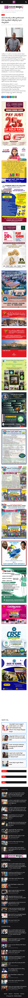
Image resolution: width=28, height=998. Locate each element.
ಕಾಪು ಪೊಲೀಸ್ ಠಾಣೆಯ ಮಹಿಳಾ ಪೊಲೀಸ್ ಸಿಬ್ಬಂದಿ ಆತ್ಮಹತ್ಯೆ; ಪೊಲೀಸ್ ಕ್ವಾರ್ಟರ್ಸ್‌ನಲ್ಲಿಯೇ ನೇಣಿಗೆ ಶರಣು (17, 849)
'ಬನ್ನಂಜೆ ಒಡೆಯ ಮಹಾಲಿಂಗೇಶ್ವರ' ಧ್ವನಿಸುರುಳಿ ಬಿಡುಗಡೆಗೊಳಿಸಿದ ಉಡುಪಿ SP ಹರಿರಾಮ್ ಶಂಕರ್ (17, 754)
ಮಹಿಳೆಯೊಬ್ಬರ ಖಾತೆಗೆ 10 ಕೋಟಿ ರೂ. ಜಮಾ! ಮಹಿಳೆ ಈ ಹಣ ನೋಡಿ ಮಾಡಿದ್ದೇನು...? (16, 873)
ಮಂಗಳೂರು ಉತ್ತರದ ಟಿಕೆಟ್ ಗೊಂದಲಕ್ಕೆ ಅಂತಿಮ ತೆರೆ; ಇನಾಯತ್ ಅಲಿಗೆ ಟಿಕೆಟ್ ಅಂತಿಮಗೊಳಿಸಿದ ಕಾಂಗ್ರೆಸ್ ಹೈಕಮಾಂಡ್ (17, 801)
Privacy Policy (16, 993)
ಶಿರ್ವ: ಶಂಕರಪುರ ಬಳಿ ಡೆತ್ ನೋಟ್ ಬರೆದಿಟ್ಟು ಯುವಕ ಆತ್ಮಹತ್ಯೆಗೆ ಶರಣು (16, 969)
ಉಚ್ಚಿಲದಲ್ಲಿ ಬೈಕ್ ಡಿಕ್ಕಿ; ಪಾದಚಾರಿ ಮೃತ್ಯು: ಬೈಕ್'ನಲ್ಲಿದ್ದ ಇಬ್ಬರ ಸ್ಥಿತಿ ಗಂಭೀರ (15, 830)
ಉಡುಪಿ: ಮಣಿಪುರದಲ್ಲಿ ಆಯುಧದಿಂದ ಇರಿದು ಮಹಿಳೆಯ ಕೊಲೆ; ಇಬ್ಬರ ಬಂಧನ (16, 951)
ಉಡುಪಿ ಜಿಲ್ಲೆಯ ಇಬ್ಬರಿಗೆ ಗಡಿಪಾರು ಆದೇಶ (16, 763)
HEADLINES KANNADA (7, 24)
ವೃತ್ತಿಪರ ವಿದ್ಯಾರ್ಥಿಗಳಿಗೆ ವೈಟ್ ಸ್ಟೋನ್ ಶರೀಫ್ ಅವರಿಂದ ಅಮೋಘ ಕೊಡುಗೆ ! (16, 891)
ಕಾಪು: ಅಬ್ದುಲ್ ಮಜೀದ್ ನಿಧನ (14, 920)
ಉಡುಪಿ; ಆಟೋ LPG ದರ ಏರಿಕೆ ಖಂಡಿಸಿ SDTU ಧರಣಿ (16, 963)
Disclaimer (22, 993)
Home (2, 10)
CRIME (6, 10)
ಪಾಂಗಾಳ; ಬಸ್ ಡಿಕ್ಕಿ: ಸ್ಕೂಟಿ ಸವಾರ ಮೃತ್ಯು (16, 841)
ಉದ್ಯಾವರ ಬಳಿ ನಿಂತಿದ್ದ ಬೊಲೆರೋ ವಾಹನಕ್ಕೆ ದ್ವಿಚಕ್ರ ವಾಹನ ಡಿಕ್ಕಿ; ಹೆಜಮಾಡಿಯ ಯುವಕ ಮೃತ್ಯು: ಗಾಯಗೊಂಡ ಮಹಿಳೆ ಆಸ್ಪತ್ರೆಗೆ (16, 794)
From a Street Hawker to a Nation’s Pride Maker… (16, 885)
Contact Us (10, 993)
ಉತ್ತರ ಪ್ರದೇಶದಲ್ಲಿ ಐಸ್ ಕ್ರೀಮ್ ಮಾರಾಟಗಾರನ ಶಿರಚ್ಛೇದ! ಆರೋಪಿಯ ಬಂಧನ (17, 902)
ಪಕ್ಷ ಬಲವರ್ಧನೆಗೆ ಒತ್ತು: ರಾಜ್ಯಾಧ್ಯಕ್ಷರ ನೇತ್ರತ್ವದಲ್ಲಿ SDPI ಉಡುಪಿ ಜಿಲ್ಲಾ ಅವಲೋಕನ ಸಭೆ (17, 914)
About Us (5, 993)
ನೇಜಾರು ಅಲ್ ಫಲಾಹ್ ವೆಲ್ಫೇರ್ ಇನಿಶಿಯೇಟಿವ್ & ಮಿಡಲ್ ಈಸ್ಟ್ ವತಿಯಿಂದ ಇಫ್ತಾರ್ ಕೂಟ (17, 987)
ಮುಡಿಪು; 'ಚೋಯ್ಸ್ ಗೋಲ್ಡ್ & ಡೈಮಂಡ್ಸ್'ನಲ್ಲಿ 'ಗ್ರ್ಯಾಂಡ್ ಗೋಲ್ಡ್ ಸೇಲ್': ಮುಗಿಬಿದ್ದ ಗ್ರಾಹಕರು (16, 908)
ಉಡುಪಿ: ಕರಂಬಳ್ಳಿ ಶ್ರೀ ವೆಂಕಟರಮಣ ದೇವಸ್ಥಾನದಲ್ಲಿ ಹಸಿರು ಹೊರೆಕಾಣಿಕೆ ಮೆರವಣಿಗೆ (16, 746)
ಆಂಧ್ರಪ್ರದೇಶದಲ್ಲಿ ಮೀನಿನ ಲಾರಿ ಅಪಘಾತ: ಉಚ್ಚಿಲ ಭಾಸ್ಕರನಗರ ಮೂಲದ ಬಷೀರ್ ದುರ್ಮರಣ (16, 816)
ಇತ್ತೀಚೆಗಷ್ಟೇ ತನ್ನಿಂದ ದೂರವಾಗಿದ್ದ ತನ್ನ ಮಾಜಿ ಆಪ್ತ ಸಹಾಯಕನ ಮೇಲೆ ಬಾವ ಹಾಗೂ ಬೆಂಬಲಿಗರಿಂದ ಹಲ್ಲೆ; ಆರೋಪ (17, 823)
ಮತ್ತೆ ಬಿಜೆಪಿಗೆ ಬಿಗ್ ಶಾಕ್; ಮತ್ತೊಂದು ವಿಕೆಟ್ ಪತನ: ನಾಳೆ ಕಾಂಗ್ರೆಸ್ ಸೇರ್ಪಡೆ (16, 836)
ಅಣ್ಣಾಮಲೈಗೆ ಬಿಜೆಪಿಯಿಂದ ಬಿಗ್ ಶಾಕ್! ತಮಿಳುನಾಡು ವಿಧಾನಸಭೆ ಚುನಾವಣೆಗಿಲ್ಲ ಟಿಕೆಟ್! (17, 737)
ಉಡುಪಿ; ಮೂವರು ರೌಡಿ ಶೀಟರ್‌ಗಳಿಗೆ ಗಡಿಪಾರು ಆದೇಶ (17, 945)
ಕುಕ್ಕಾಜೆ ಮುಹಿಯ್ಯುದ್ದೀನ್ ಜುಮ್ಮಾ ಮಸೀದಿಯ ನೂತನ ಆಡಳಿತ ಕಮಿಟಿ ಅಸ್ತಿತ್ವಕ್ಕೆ (16, 939)
